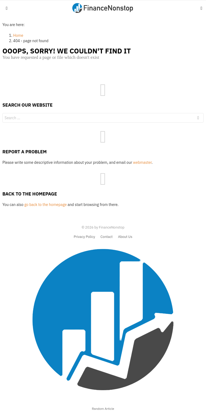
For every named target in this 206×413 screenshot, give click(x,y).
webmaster (142, 162)
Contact (107, 237)
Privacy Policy (84, 237)
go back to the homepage (45, 204)
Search (198, 118)
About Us (125, 237)
